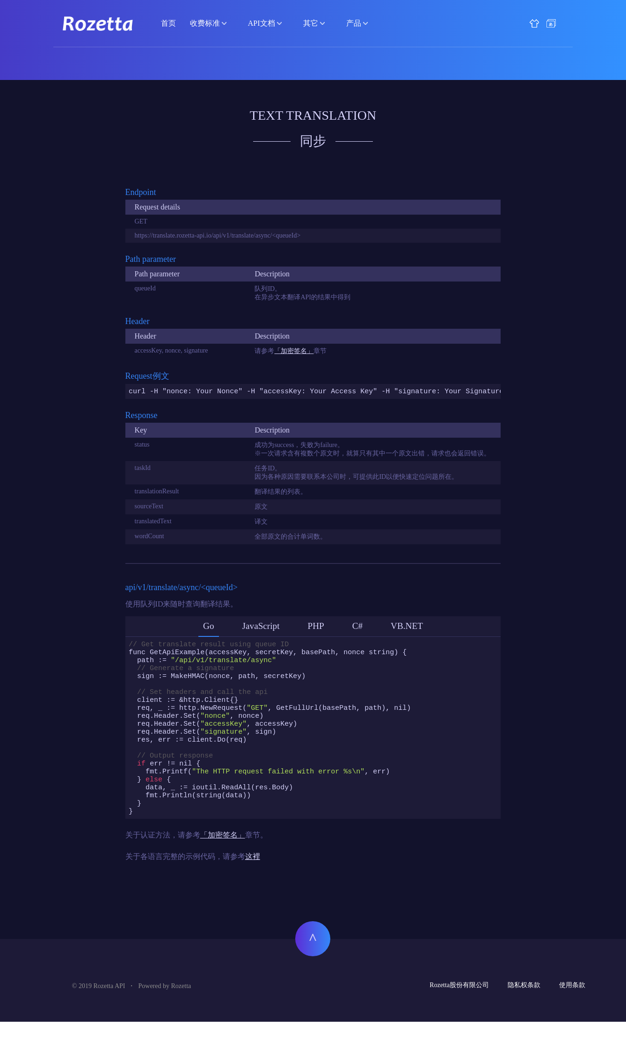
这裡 (252, 889)
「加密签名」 (293, 350)
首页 (168, 23)
